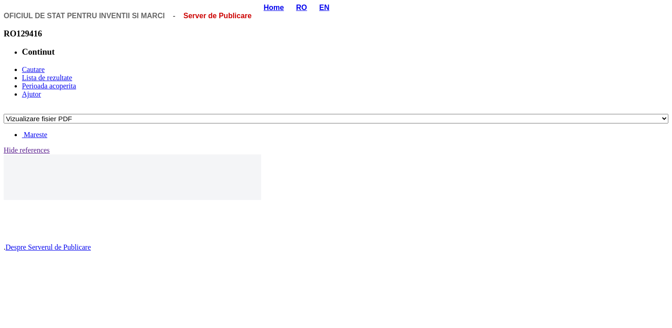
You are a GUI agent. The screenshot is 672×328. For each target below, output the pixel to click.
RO (301, 7)
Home (273, 7)
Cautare (33, 69)
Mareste (34, 134)
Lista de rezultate (47, 78)
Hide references (27, 150)
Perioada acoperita (49, 86)
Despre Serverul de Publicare (48, 247)
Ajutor (31, 94)
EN (324, 7)
